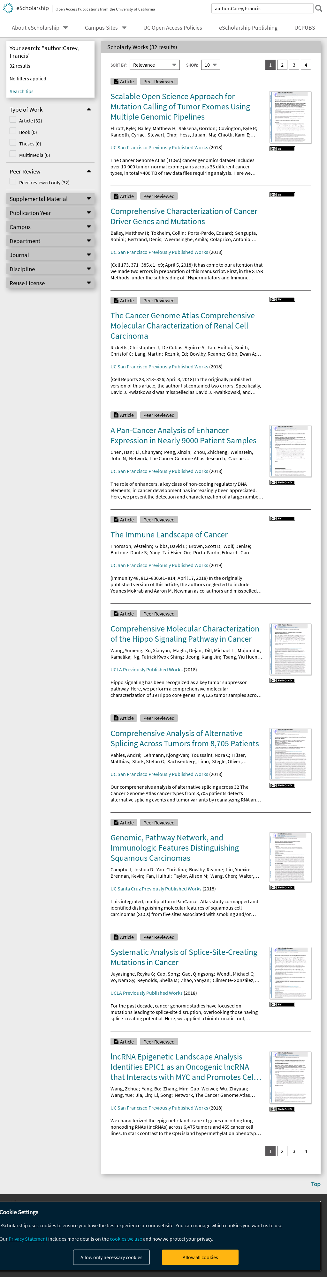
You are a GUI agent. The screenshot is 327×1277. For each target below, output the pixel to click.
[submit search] (319, 8)
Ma (212, 134)
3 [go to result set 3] (294, 65)
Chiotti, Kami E (233, 134)
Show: (192, 64)
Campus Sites (101, 27)
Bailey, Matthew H (156, 128)
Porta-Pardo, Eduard (210, 233)
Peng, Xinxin (177, 452)
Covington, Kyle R (237, 128)
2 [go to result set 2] (282, 65)
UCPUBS (304, 27)
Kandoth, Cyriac (127, 134)
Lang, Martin (148, 354)
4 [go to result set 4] (306, 65)
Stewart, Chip (162, 134)
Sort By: (118, 64)
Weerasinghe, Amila (185, 239)
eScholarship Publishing (248, 27)
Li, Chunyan (148, 452)
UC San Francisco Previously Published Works (159, 147)
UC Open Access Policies (172, 27)
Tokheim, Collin (168, 233)
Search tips (22, 91)
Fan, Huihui (220, 347)
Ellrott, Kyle (122, 128)
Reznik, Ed (176, 354)
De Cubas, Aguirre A (183, 347)
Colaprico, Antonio (230, 239)
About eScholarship (35, 27)
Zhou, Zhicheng (210, 452)
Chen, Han (121, 452)
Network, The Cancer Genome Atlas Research (177, 458)
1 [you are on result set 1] (270, 65)
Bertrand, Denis (144, 239)
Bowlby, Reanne (207, 354)
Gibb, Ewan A (241, 354)
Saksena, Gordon (197, 128)
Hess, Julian (192, 134)
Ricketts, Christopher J (134, 347)
